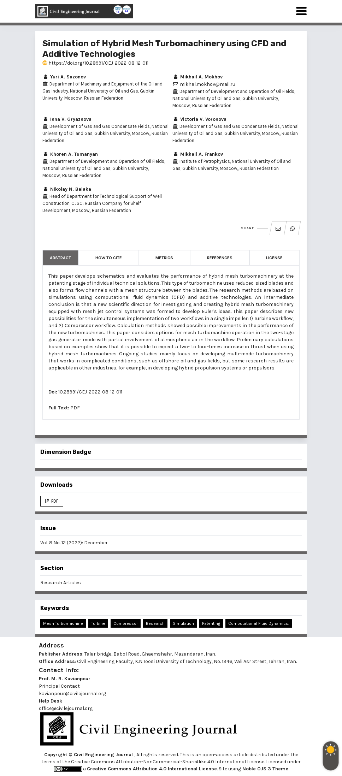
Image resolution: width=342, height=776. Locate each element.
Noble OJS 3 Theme (264, 769)
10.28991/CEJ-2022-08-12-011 (90, 392)
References (219, 257)
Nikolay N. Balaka (66, 189)
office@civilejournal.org (66, 708)
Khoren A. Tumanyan (70, 154)
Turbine (98, 623)
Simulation (183, 623)
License (274, 257)
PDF (75, 408)
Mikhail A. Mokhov (197, 77)
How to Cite (108, 257)
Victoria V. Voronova (199, 119)
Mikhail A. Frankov (197, 154)
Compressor (125, 623)
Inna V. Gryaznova (67, 119)
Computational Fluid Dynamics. (258, 623)
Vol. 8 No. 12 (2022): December (74, 543)
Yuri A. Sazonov (64, 77)
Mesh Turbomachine (63, 623)
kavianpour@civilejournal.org (72, 694)
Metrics (164, 257)
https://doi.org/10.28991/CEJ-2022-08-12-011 (95, 63)
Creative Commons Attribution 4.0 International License (152, 769)
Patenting (211, 623)
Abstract (60, 257)
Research (155, 623)
